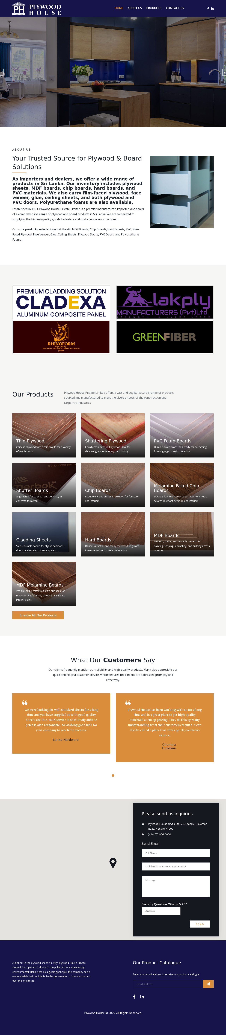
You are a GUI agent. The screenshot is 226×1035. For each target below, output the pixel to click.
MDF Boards (166, 535)
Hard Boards (98, 540)
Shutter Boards (32, 490)
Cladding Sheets (33, 540)
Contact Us (175, 8)
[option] (113, 72)
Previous (2, 72)
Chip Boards (98, 490)
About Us (135, 8)
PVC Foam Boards (172, 441)
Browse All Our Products (38, 615)
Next (224, 72)
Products (153, 8)
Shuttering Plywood (105, 441)
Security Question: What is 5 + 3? (164, 904)
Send (200, 924)
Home (119, 8)
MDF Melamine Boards (40, 585)
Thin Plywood (30, 441)
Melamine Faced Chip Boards (176, 488)
